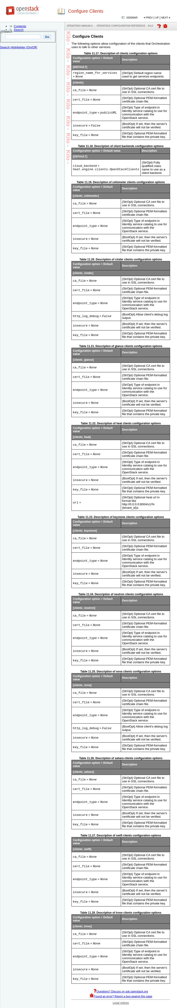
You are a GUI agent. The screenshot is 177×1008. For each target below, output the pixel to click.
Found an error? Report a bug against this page (120, 997)
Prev (149, 17)
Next (164, 17)
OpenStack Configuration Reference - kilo (125, 26)
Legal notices (121, 1004)
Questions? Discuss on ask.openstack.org (121, 992)
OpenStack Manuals (80, 26)
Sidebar (131, 17)
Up (157, 17)
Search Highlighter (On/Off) (18, 47)
